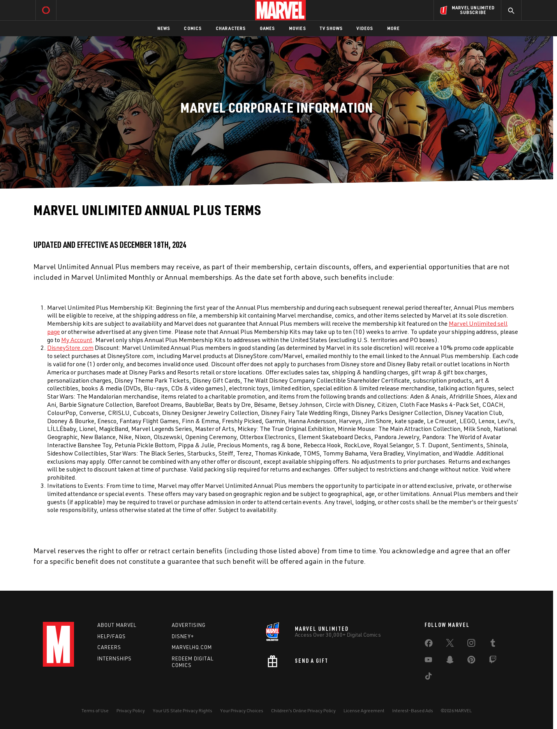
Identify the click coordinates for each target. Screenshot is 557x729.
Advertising (189, 625)
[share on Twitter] (450, 644)
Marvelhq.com (192, 647)
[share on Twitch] (493, 661)
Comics (192, 28)
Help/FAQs (111, 636)
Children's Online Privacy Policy (303, 710)
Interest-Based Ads (412, 710)
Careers (109, 647)
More (393, 28)
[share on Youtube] (428, 661)
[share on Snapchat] (450, 661)
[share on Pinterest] (471, 661)
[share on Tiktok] (428, 677)
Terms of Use (95, 710)
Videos (364, 28)
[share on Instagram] (471, 644)
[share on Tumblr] (493, 644)
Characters (231, 28)
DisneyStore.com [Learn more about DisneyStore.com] (70, 347)
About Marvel (116, 625)
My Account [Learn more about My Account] (76, 340)
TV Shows (331, 28)
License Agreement (364, 710)
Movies (297, 28)
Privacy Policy (130, 710)
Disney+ (183, 636)
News (163, 28)
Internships (114, 658)
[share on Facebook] (429, 645)
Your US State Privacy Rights (182, 710)
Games (267, 28)
